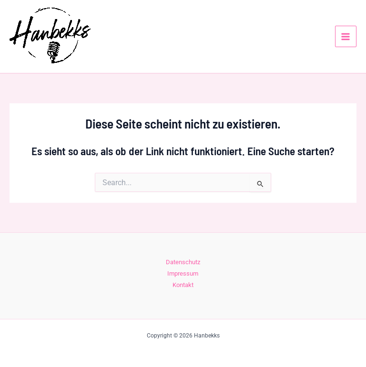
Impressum (182, 273)
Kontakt (183, 284)
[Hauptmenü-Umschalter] (345, 36)
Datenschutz (183, 262)
